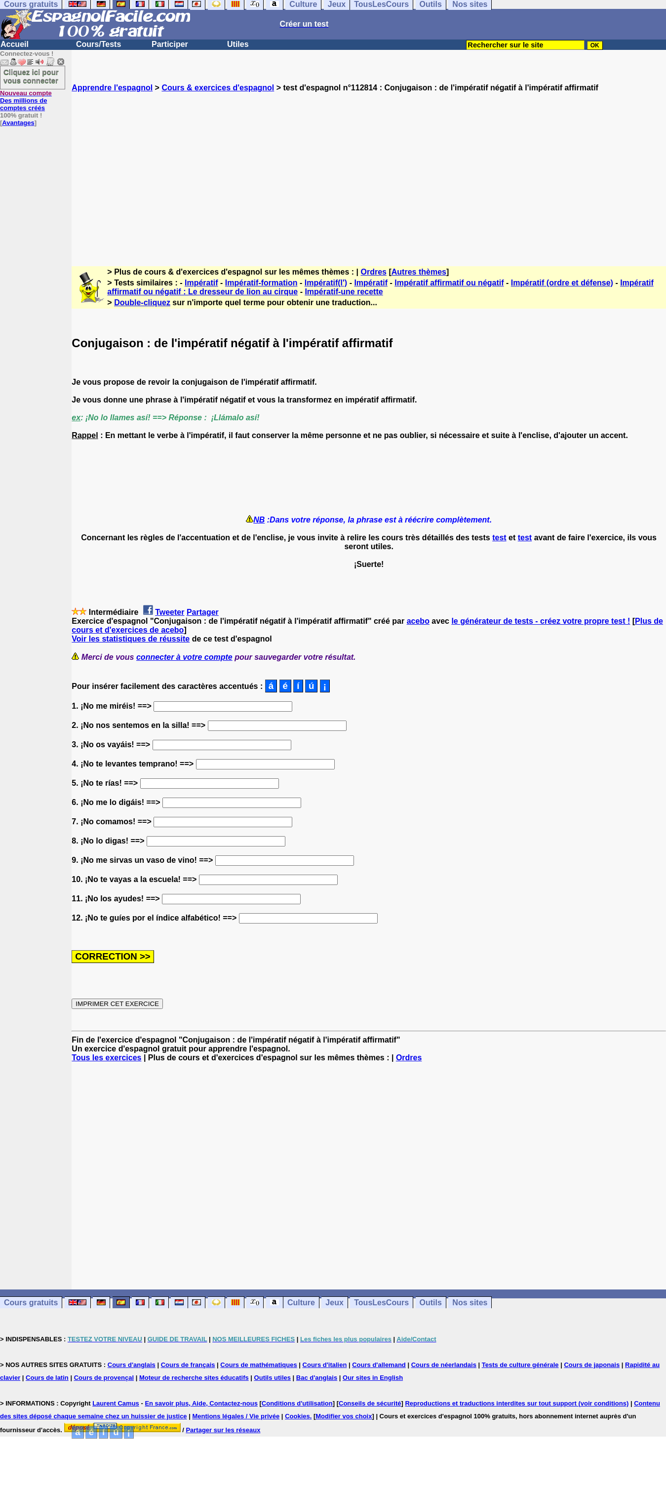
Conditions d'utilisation (297, 1403)
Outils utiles (272, 1377)
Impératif (201, 283)
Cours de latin (47, 1377)
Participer (170, 44)
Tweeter (169, 612)
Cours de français (188, 1364)
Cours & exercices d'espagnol (217, 87)
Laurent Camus (115, 1403)
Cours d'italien (325, 1364)
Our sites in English (373, 1377)
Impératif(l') (326, 283)
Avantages (18, 122)
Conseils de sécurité (370, 1403)
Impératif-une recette (344, 291)
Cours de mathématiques (258, 1364)
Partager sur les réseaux (223, 1430)
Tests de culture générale (520, 1364)
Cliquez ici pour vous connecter (31, 76)
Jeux (334, 1302)
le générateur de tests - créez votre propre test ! (540, 621)
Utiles (238, 44)
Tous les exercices (106, 1057)
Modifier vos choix (343, 1416)
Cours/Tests (98, 44)
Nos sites (469, 1302)
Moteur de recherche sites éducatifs (194, 1377)
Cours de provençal (104, 1377)
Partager (203, 612)
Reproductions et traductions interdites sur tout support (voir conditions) (516, 1403)
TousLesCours (381, 1302)
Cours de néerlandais (443, 1364)
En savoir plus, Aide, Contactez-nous (201, 1403)
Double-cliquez (142, 302)
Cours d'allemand (379, 1364)
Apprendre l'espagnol (112, 87)
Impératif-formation (261, 283)
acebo (418, 621)
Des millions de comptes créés (26, 100)
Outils (431, 1302)
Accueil (14, 44)
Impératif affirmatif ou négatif (449, 283)
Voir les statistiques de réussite (131, 639)
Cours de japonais (592, 1364)
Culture (301, 1302)
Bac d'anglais (316, 1377)
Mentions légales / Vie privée (235, 1416)
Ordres (374, 272)
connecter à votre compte (184, 657)
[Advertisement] (369, 170)
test (499, 537)
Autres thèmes (419, 272)
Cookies (297, 1416)
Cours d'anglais (132, 1364)
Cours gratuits (31, 1302)
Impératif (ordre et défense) (562, 283)
